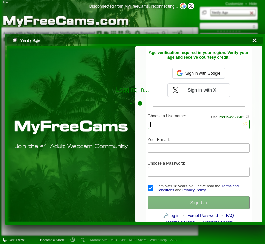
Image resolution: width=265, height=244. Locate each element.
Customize (234, 4)
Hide (253, 4)
